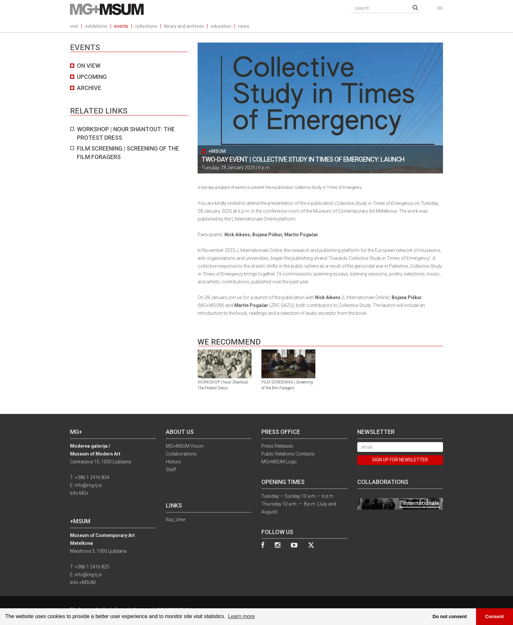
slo (440, 7)
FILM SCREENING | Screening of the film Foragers (128, 152)
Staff (171, 469)
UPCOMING (92, 76)
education (221, 26)
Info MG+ (79, 493)
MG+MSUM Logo (279, 461)
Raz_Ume (175, 519)
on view (88, 65)
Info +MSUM (83, 582)
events (121, 26)
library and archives (184, 26)
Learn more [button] (241, 616)
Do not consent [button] (450, 616)
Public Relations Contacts (287, 453)
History (173, 461)
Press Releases (277, 446)
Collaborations (181, 453)
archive (89, 87)
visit (74, 26)
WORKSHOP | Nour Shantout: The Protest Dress (126, 133)
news (243, 26)
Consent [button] (494, 616)
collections (146, 26)
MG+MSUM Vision (184, 446)
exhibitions (96, 26)
